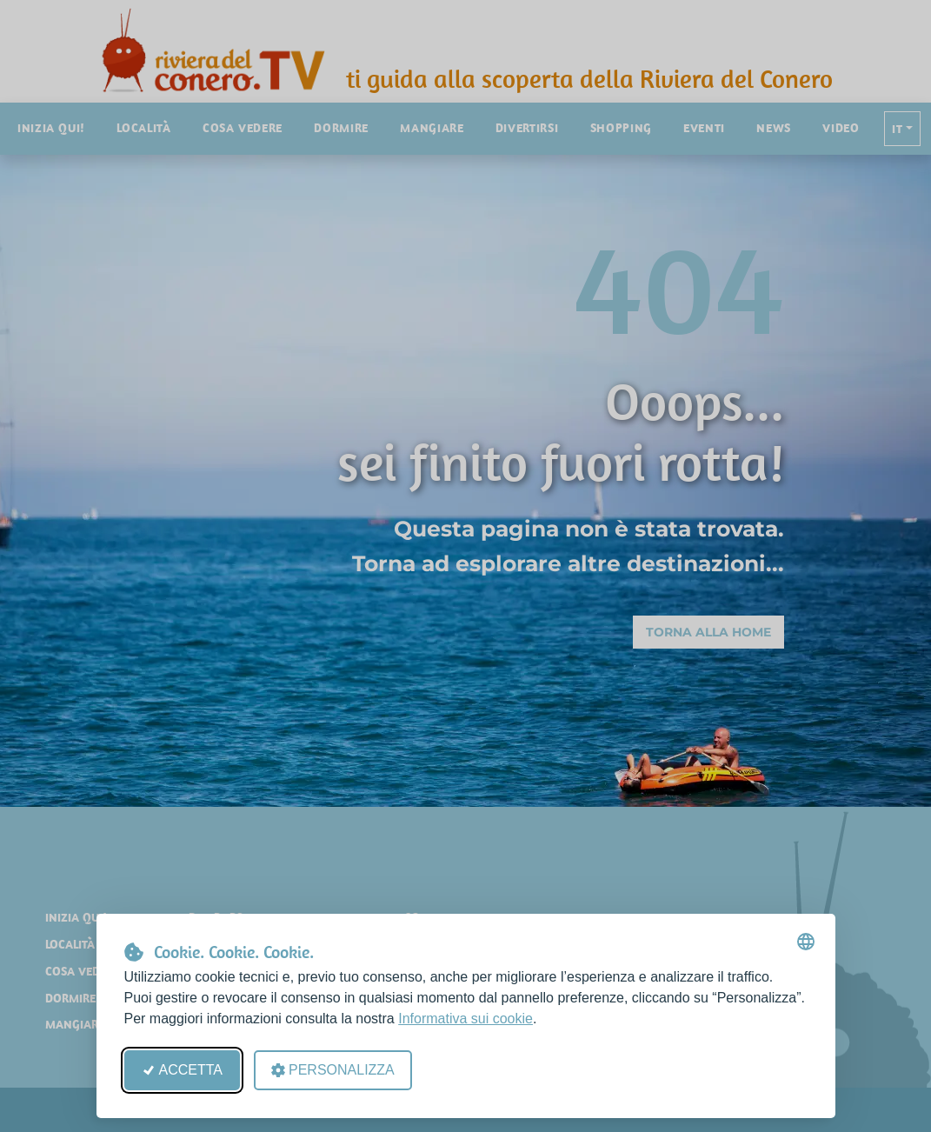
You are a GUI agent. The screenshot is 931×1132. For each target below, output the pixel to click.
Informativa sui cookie (465, 1018)
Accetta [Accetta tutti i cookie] (182, 1069)
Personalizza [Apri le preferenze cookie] (333, 1069)
